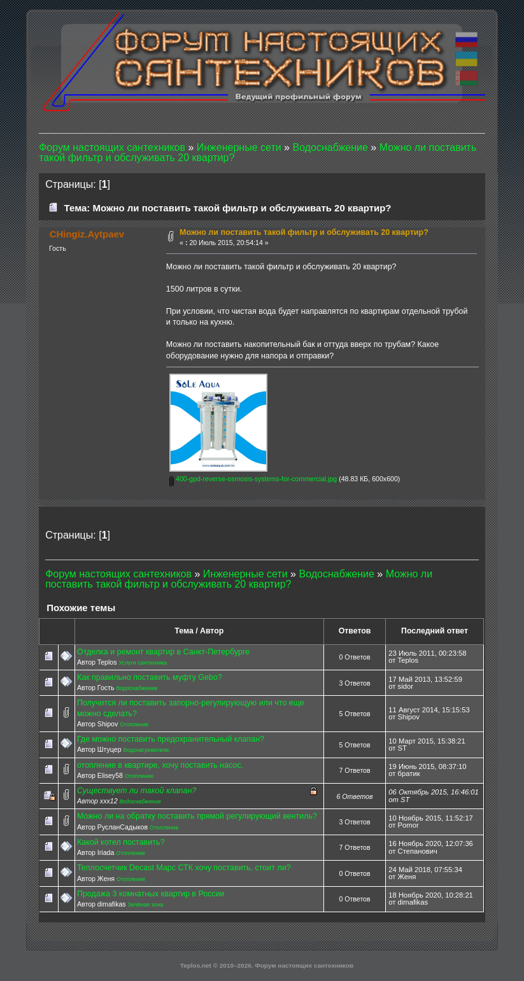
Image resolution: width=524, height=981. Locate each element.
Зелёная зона (146, 904)
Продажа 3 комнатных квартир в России (151, 893)
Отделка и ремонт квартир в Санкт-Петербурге (163, 651)
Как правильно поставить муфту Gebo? (149, 677)
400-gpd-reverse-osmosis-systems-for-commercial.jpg (253, 479)
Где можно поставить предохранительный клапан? (170, 739)
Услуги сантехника (142, 663)
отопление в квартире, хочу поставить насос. (160, 765)
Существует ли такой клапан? (136, 790)
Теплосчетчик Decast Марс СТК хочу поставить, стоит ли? (184, 867)
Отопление (134, 724)
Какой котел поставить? (120, 842)
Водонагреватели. (147, 750)
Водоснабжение (136, 688)
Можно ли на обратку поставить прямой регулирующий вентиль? (197, 816)
